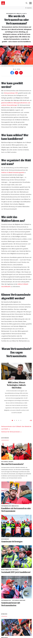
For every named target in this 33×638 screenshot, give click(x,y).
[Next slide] (31, 420)
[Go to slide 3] (16, 420)
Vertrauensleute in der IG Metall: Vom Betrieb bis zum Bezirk (16, 427)
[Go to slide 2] (14, 420)
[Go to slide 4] (19, 420)
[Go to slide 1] (12, 420)
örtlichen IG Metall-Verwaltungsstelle (12, 172)
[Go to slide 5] (21, 420)
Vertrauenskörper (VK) (11, 93)
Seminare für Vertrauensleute (10, 432)
